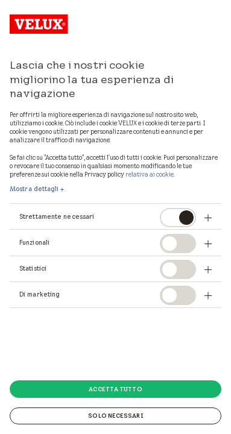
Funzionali (34, 242)
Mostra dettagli (34, 188)
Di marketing (39, 294)
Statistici (32, 268)
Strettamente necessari (56, 216)
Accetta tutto (115, 388)
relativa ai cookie (149, 174)
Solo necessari (115, 415)
